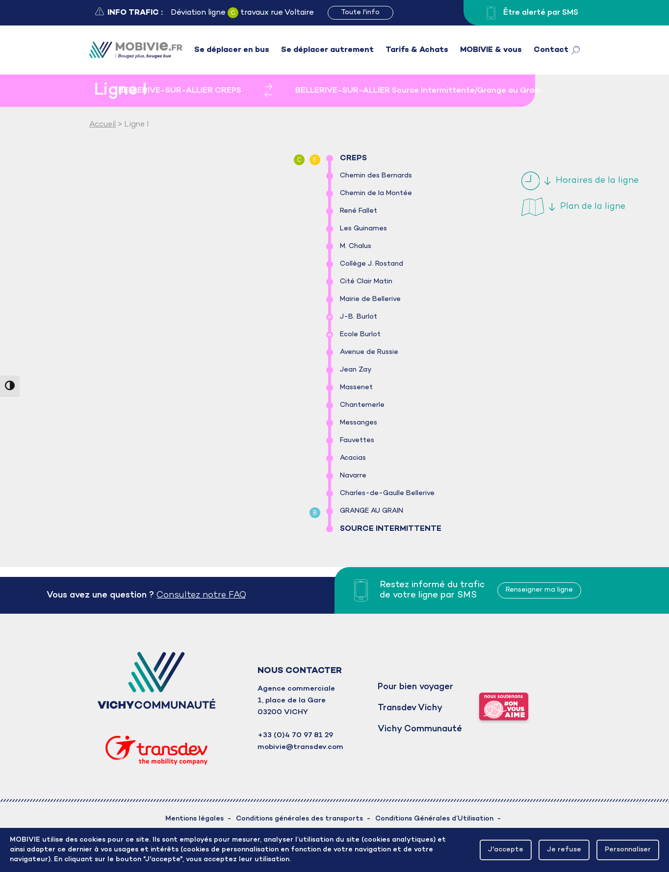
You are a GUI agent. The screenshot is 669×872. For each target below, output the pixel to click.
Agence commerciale (296, 689)
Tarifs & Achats (417, 50)
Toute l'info (360, 12)
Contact (551, 50)
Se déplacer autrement (327, 50)
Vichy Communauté (420, 729)
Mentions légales (194, 818)
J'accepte (505, 849)
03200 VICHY (282, 712)
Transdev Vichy (410, 708)
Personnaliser (628, 849)
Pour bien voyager (415, 687)
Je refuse (564, 849)
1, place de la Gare (291, 700)
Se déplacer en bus (231, 50)
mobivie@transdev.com (300, 747)
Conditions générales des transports (299, 818)
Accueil (102, 124)
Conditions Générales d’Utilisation (434, 818)
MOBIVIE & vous (491, 50)
